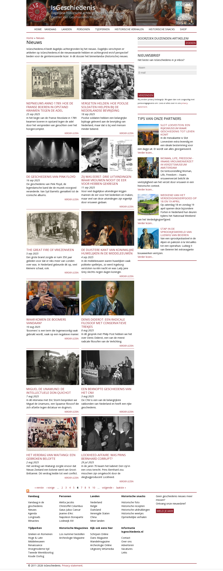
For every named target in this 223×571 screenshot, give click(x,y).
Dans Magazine (99, 537)
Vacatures (127, 548)
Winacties (33, 520)
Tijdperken (102, 29)
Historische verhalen (129, 29)
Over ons (126, 541)
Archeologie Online (101, 545)
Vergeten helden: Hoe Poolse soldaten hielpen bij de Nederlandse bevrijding (105, 106)
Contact (125, 537)
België (93, 506)
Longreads (34, 517)
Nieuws (40, 38)
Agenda (32, 513)
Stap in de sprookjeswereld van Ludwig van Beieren (176, 232)
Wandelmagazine (100, 541)
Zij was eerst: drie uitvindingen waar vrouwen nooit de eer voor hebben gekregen (106, 180)
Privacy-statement (72, 565)
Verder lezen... (145, 152)
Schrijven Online (99, 534)
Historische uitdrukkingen (135, 509)
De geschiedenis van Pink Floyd (51, 177)
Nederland (96, 502)
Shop (183, 29)
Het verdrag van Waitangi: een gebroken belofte (51, 456)
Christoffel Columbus (71, 506)
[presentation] (164, 82)
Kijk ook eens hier (101, 528)
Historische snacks (162, 29)
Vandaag (50, 29)
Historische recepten (133, 506)
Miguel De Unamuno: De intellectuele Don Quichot (48, 390)
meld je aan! (165, 511)
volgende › (108, 487)
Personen (83, 29)
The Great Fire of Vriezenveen (50, 250)
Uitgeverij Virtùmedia (102, 548)
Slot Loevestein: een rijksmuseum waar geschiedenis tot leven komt (177, 129)
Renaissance (35, 545)
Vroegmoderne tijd (38, 548)
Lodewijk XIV (66, 520)
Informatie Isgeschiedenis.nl (132, 529)
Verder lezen (71, 133)
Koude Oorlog (36, 556)
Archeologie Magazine (71, 537)
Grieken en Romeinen (40, 534)
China (93, 517)
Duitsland (95, 509)
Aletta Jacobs (66, 502)
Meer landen (97, 520)
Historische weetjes (132, 513)
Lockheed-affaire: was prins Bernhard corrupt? (103, 456)
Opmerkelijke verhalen (134, 517)
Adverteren (127, 545)
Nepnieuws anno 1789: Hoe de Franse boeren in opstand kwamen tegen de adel (49, 106)
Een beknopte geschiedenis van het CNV (106, 390)
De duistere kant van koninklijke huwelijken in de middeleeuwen (107, 251)
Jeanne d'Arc (66, 513)
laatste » (121, 487)
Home (38, 29)
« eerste (39, 487)
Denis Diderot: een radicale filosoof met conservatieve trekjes (103, 323)
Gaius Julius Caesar (70, 509)
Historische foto (130, 502)
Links (124, 552)
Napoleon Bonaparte (71, 517)
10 (93, 487)
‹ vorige (50, 487)
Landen (66, 29)
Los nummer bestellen (72, 534)
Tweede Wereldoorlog (40, 552)
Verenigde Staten (100, 513)
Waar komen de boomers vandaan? (46, 321)
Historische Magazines (73, 528)
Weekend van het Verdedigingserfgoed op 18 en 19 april (178, 198)
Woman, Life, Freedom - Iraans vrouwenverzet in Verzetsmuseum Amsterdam (177, 162)
